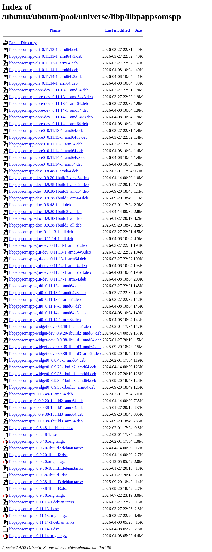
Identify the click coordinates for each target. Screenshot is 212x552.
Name (55, 30)
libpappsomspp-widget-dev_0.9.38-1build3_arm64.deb (55, 353)
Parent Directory (23, 43)
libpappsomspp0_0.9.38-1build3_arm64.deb (46, 421)
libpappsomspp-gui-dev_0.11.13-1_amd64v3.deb (50, 252)
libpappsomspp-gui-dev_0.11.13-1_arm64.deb (47, 259)
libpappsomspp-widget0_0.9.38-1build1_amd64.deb (52, 373)
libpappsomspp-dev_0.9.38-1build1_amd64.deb (49, 184)
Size (138, 30)
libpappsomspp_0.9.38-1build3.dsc (38, 488)
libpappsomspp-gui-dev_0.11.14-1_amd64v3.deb (50, 272)
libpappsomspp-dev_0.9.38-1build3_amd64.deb (49, 191)
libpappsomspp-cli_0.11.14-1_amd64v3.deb (45, 76)
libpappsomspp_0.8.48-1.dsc (33, 434)
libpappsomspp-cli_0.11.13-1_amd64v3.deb (45, 56)
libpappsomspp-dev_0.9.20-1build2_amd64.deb (49, 178)
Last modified (117, 30)
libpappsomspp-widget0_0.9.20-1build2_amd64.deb (52, 367)
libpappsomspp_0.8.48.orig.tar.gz (37, 441)
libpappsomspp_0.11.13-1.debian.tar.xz (41, 502)
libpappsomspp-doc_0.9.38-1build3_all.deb (45, 225)
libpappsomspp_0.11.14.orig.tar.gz (38, 536)
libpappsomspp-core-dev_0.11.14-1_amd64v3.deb (51, 117)
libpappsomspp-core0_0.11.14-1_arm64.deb (45, 164)
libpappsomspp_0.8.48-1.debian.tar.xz (41, 427)
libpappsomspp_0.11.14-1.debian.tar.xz (41, 522)
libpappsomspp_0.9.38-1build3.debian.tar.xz (46, 482)
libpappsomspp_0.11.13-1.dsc (34, 509)
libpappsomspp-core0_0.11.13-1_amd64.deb (46, 130)
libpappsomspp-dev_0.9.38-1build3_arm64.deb (48, 198)
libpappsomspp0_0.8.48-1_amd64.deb (41, 394)
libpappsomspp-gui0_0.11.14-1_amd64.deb (45, 306)
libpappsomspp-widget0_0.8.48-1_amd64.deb (47, 360)
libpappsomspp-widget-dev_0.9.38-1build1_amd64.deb (55, 340)
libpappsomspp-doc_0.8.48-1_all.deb (40, 205)
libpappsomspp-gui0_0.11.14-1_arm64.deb (45, 319)
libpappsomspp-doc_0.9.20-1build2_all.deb (45, 211)
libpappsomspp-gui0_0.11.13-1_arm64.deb (45, 299)
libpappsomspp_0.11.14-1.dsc (34, 529)
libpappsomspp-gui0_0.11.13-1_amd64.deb (45, 286)
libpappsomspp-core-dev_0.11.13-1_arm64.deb (48, 103)
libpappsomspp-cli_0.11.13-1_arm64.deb (43, 63)
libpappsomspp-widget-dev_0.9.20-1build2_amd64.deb (55, 333)
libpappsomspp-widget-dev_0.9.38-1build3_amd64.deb (55, 346)
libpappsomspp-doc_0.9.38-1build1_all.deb (45, 218)
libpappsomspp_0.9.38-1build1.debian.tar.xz (46, 468)
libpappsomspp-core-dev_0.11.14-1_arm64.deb (48, 124)
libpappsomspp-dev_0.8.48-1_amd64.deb (43, 171)
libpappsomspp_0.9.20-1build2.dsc (38, 455)
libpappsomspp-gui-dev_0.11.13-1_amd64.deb (48, 245)
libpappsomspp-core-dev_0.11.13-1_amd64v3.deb (51, 97)
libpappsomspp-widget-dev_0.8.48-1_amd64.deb (50, 326)
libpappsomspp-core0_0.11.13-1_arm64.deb (45, 144)
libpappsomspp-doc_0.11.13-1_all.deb (41, 232)
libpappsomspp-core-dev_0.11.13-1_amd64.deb (49, 90)
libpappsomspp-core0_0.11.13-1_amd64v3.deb (48, 137)
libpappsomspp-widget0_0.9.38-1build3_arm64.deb (52, 387)
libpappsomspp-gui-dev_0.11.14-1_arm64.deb (47, 279)
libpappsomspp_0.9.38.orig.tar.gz (37, 495)
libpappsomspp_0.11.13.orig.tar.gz (38, 515)
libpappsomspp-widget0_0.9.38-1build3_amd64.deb (52, 380)
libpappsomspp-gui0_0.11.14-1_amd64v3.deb (47, 313)
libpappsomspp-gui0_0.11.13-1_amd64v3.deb (47, 292)
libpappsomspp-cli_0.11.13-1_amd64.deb (43, 49)
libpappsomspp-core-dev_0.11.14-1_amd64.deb (49, 110)
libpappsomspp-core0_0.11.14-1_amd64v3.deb (48, 157)
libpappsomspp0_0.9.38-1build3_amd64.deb (46, 414)
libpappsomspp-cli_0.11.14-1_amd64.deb (43, 70)
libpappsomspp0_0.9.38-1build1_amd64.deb (46, 407)
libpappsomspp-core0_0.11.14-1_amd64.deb (46, 151)
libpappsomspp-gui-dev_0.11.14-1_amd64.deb (48, 265)
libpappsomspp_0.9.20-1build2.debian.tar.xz (46, 448)
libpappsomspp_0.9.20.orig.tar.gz (37, 461)
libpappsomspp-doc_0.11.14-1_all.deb (41, 238)
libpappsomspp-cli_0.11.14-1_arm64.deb (43, 83)
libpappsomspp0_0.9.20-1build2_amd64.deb (46, 400)
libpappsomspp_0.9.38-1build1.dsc (38, 475)
